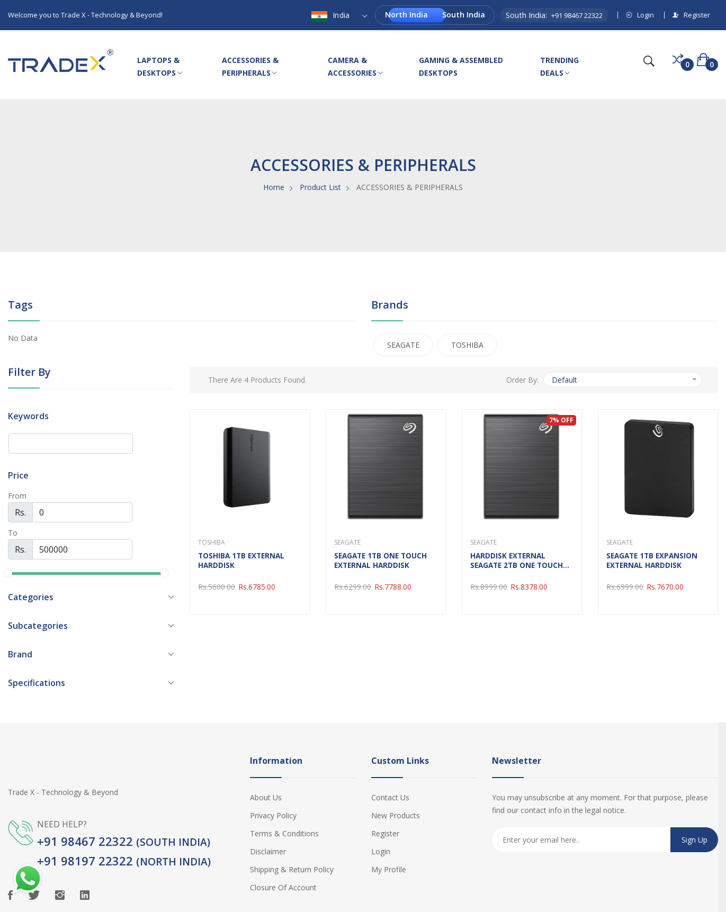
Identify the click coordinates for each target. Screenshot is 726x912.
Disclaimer (268, 851)
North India (406, 15)
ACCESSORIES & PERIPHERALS (250, 67)
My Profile (388, 869)
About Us (266, 797)
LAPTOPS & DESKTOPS (159, 67)
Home (273, 187)
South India (463, 15)
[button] (91, 597)
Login (640, 15)
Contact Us (390, 797)
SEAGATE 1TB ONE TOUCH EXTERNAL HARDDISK (382, 560)
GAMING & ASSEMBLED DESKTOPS (461, 66)
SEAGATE (403, 345)
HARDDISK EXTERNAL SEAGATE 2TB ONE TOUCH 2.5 (518, 560)
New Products (395, 815)
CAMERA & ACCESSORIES (355, 67)
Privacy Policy (273, 815)
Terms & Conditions (284, 833)
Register (691, 15)
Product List (320, 187)
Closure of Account (283, 887)
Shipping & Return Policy (292, 869)
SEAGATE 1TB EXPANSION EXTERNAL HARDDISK (654, 560)
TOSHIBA (467, 345)
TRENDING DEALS (559, 67)
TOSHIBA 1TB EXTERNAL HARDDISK (243, 560)
